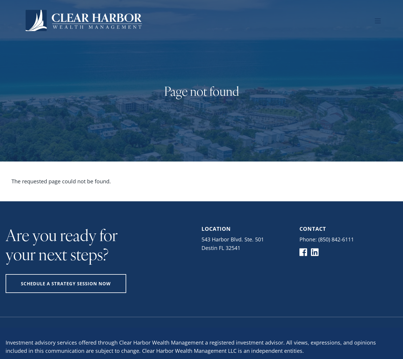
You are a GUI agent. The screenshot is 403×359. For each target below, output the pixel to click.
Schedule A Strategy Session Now (66, 283)
